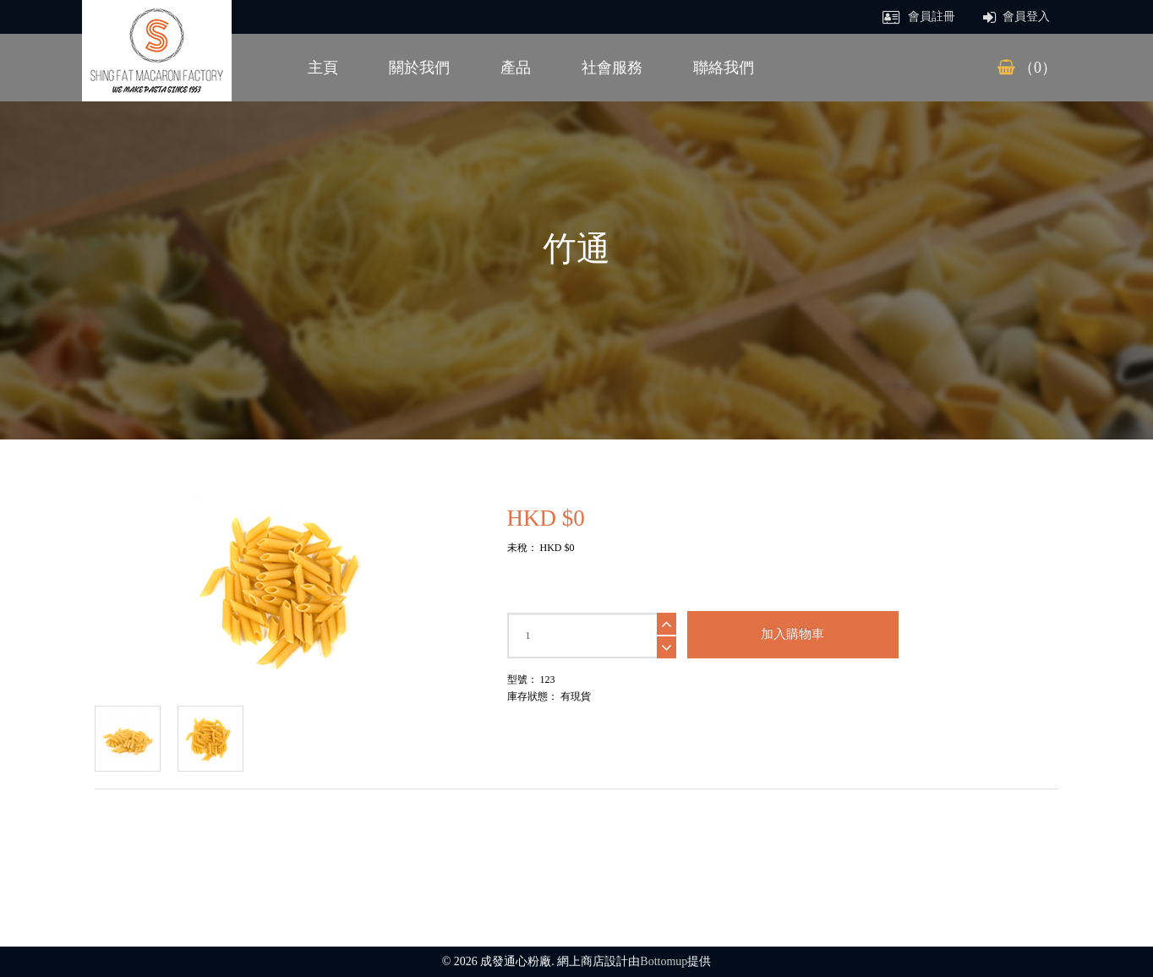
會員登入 (1017, 16)
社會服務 (612, 67)
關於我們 (419, 67)
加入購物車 (792, 634)
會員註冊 (919, 16)
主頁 (323, 67)
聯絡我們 (723, 67)
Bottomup (663, 961)
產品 (515, 67)
